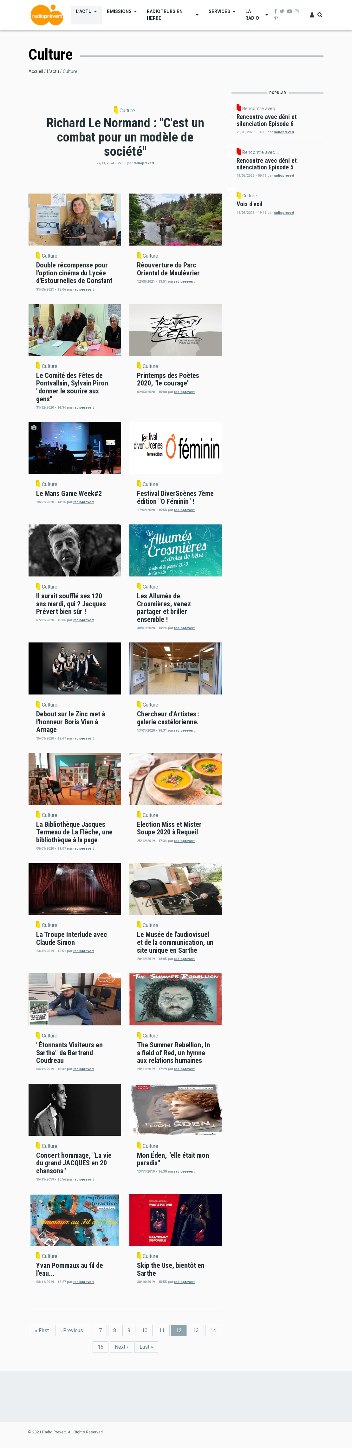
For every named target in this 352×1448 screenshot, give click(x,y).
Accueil (36, 71)
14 (215, 1330)
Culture (127, 110)
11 (164, 1330)
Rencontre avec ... (260, 108)
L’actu (84, 11)
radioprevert (144, 163)
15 (103, 1346)
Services (219, 11)
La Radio (252, 15)
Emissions (119, 11)
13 (198, 1330)
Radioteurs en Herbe (165, 15)
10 (147, 1330)
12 (181, 1331)
